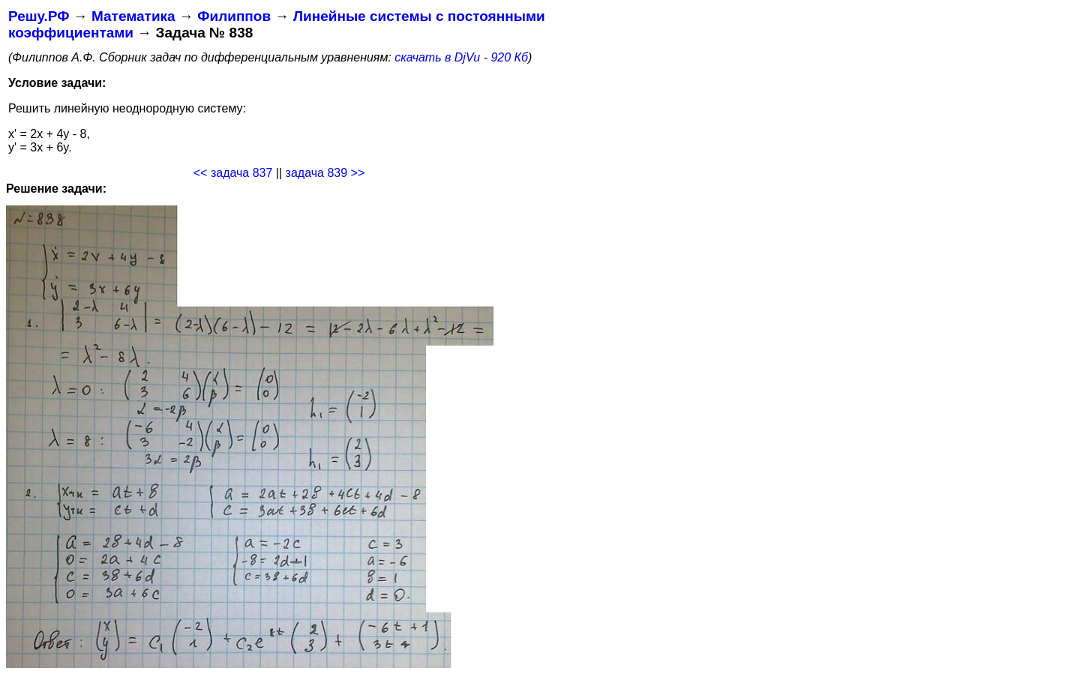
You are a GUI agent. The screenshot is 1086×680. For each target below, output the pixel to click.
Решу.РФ (38, 16)
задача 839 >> (325, 172)
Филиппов (234, 16)
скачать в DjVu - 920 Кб (461, 57)
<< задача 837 (233, 172)
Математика (134, 16)
